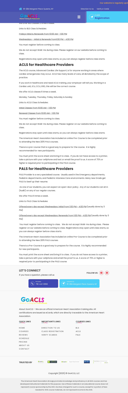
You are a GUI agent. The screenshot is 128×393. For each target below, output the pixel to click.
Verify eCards (49, 335)
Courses (24, 331)
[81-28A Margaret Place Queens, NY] (20, 8)
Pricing (23, 342)
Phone (38, 282)
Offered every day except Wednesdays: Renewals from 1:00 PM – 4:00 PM (55, 215)
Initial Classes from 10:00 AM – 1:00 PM (37, 107)
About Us (24, 345)
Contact (24, 349)
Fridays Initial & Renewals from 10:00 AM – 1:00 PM (43, 34)
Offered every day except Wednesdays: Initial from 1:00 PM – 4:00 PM (52, 206)
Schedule (24, 338)
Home (22, 328)
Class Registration (53, 331)
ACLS (78, 331)
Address (70, 282)
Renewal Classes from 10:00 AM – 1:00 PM (39, 113)
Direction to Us (87, 9)
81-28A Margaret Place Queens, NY (38, 9)
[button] (79, 17)
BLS (77, 328)
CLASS (97, 15)
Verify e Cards (103, 9)
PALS (78, 335)
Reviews (23, 335)
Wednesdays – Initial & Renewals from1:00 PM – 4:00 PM (46, 39)
